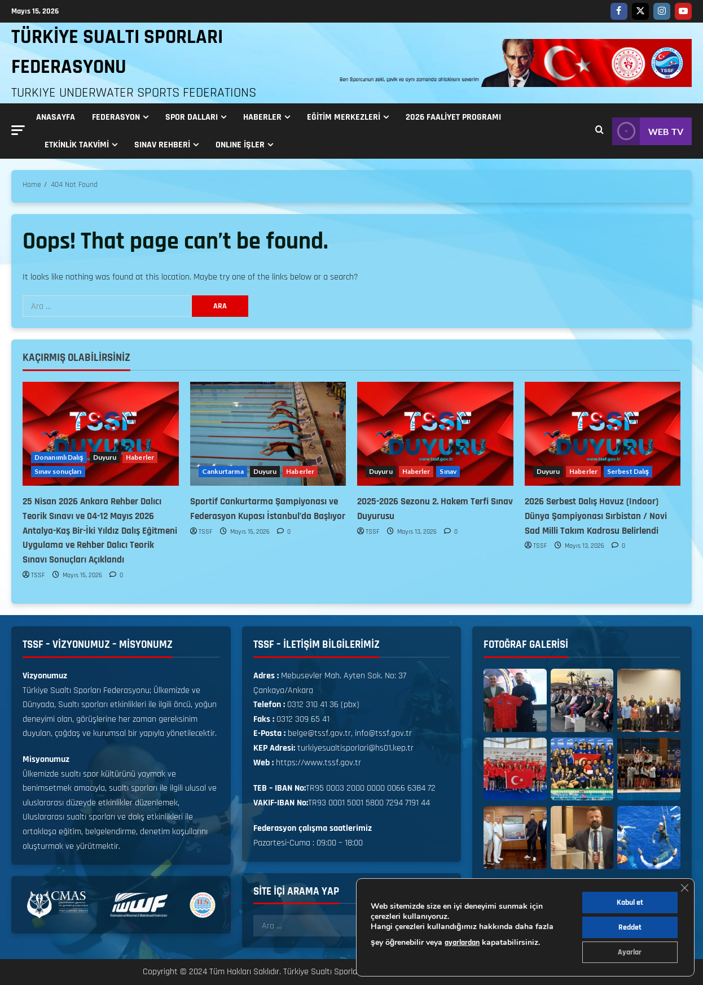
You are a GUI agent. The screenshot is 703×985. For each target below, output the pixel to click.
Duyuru (105, 457)
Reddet (630, 927)
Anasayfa (55, 117)
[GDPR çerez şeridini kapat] (684, 888)
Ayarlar (630, 952)
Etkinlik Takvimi (77, 145)
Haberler (262, 117)
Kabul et (630, 902)
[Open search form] (599, 131)
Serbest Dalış (628, 471)
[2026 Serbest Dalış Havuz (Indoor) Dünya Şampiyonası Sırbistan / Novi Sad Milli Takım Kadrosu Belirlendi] (603, 434)
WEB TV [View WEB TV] (647, 131)
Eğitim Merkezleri (343, 117)
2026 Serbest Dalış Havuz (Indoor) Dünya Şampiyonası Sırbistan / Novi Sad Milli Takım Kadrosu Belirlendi (596, 516)
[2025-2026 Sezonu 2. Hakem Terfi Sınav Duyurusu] (435, 434)
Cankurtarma (223, 471)
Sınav (448, 471)
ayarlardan (462, 943)
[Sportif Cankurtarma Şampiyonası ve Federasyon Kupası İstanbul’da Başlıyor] (268, 434)
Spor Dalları (191, 117)
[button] (18, 130)
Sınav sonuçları (58, 471)
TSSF (38, 575)
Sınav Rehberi (162, 145)
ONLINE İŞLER (240, 145)
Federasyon (116, 117)
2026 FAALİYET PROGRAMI (453, 117)
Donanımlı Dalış (59, 457)
